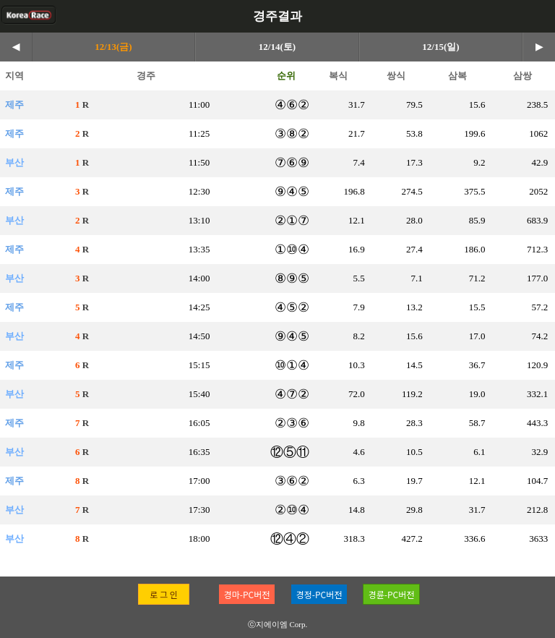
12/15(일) (440, 46)
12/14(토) (277, 46)
